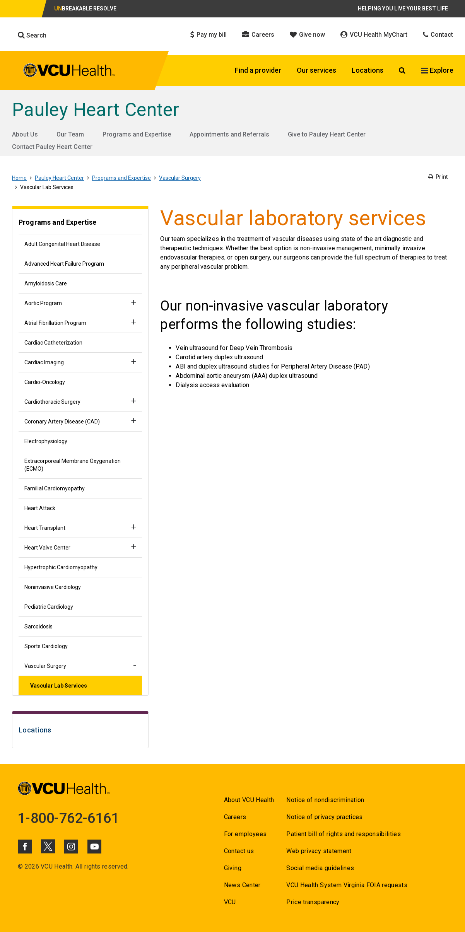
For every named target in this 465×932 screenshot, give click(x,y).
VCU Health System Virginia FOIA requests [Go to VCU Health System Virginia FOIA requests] (346, 885)
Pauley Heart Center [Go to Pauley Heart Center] (95, 110)
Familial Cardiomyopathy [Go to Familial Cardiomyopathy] (54, 488)
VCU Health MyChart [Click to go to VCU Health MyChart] (373, 34)
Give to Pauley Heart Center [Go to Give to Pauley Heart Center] (327, 134)
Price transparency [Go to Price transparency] (312, 902)
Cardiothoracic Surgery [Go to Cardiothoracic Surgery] (52, 402)
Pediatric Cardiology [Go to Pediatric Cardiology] (48, 607)
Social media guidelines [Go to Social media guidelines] (320, 868)
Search (32, 35)
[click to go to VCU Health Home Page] (69, 71)
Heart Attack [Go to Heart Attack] (39, 508)
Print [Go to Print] (438, 177)
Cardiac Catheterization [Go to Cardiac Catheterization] (53, 343)
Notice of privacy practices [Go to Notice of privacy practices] (324, 817)
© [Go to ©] (20, 866)
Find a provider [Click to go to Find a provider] (258, 70)
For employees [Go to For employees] (245, 834)
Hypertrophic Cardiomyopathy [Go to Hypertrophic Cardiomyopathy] (60, 567)
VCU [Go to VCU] (230, 902)
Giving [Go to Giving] (232, 868)
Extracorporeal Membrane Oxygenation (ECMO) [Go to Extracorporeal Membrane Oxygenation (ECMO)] (72, 465)
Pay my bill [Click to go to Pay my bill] (208, 34)
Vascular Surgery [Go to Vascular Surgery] (180, 178)
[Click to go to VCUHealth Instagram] (71, 846)
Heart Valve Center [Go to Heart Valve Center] (47, 548)
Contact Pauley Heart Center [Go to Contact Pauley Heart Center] (52, 146)
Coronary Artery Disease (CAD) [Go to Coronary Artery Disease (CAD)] (62, 421)
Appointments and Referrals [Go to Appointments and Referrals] (229, 134)
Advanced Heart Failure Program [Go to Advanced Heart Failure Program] (64, 264)
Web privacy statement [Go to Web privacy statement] (318, 851)
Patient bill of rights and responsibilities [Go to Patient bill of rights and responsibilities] (343, 834)
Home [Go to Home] (19, 178)
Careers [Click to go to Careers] (258, 34)
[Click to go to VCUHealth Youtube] (94, 846)
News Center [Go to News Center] (242, 885)
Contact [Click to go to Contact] (438, 34)
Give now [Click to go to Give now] (307, 34)
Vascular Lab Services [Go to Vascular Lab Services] (58, 686)
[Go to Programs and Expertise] (80, 223)
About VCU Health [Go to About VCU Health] (249, 800)
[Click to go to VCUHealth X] (48, 846)
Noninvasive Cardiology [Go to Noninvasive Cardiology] (52, 587)
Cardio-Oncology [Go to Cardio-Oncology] (44, 382)
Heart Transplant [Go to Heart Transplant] (44, 528)
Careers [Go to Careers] (235, 817)
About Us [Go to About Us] (25, 134)
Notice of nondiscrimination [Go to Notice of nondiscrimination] (325, 800)
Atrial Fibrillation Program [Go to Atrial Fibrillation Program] (55, 323)
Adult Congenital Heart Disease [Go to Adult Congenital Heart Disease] (62, 244)
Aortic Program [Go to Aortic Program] (43, 303)
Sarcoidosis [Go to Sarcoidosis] (38, 626)
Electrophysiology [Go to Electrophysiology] (45, 441)
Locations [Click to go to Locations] (367, 70)
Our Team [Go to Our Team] (70, 134)
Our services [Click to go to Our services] (316, 70)
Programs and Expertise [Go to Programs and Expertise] (137, 134)
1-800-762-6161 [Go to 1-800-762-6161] (68, 818)
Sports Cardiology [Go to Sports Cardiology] (46, 646)
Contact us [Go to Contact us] (239, 851)
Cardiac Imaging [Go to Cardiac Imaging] (44, 362)
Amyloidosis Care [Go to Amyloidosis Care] (45, 283)
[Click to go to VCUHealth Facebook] (25, 846)
